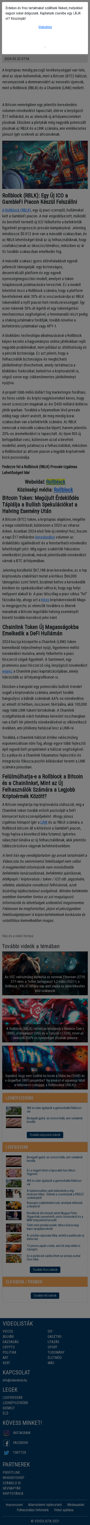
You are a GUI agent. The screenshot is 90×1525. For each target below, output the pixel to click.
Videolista (45, 27)
